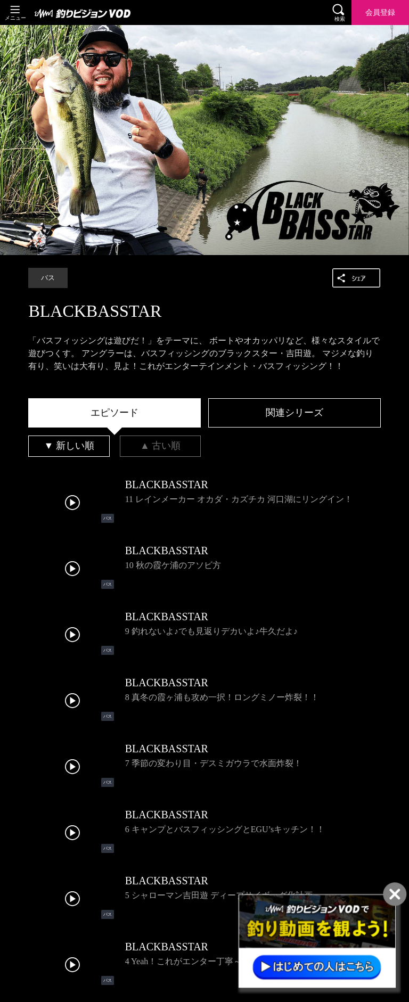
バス (48, 278)
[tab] (114, 413)
